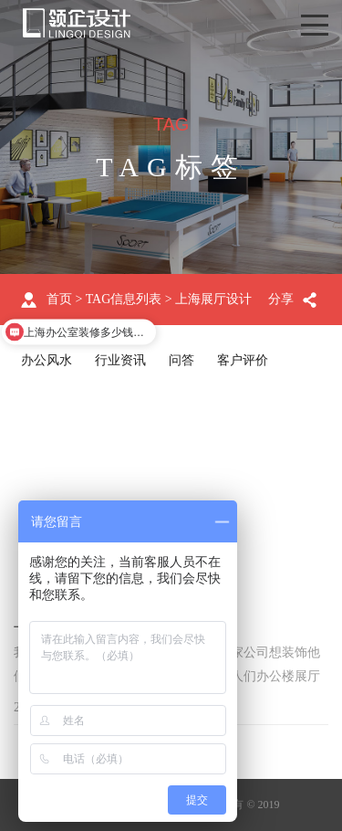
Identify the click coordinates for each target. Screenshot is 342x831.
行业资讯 (120, 360)
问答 (181, 360)
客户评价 (242, 360)
